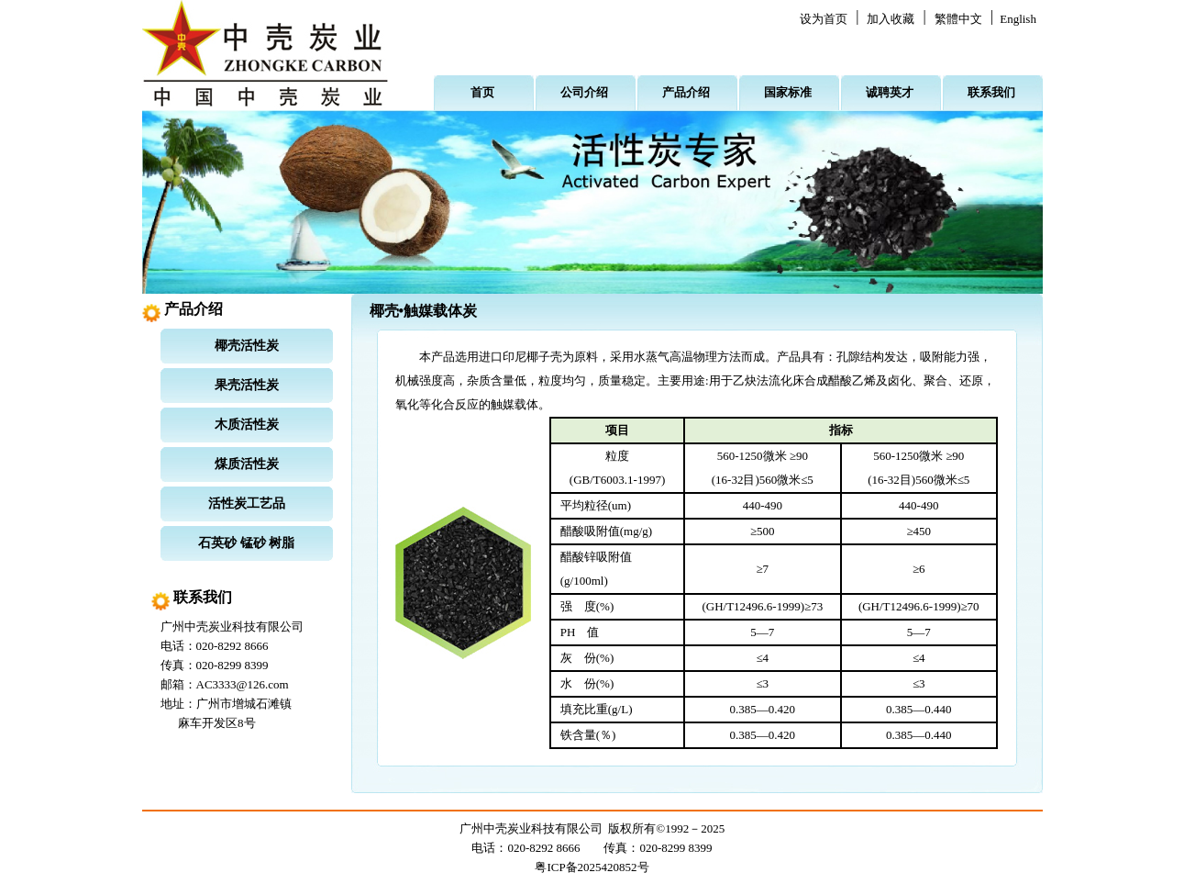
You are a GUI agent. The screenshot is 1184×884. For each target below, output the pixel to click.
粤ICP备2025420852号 (591, 867)
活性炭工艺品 (246, 503)
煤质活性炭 (247, 464)
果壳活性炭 (247, 385)
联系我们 (991, 92)
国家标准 (788, 92)
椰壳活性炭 (247, 345)
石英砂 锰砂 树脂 (246, 543)
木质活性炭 (247, 424)
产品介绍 (686, 92)
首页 (482, 92)
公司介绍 (584, 92)
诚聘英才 (889, 92)
